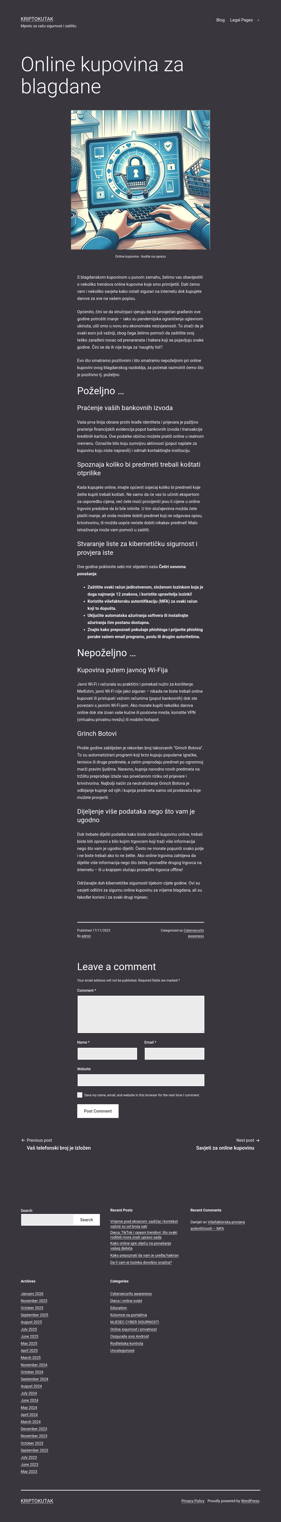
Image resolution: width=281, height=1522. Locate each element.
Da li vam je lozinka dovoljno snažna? (141, 1262)
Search (26, 1210)
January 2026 (32, 1293)
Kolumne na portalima (128, 1315)
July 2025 (29, 1329)
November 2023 (34, 1436)
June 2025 (29, 1336)
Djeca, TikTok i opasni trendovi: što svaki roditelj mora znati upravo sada (143, 1234)
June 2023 (29, 1464)
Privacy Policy (192, 1501)
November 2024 (34, 1365)
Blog (220, 19)
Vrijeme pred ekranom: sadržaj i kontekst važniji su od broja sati (144, 1223)
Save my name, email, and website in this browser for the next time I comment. (142, 1095)
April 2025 (29, 1350)
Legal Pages (241, 19)
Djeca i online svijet (126, 1301)
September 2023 (34, 1450)
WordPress (250, 1501)
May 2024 (29, 1407)
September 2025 (34, 1315)
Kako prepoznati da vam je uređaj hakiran (144, 1255)
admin (86, 936)
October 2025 (32, 1308)
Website (84, 1069)
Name (83, 1042)
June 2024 (29, 1400)
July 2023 (29, 1457)
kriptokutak (37, 19)
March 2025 (31, 1357)
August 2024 (31, 1386)
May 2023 (29, 1471)
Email (150, 1042)
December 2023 (34, 1429)
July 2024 (29, 1393)
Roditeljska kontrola (126, 1343)
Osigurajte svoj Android (129, 1336)
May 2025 (29, 1343)
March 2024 (31, 1422)
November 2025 (34, 1301)
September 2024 (34, 1379)
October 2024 (32, 1372)
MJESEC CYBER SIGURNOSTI (134, 1322)
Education (118, 1308)
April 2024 (29, 1414)
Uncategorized (122, 1350)
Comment (86, 990)
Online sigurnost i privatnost (133, 1329)
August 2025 (31, 1322)
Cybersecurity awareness (131, 1293)
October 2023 (32, 1443)
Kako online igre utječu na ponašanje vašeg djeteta (140, 1245)
